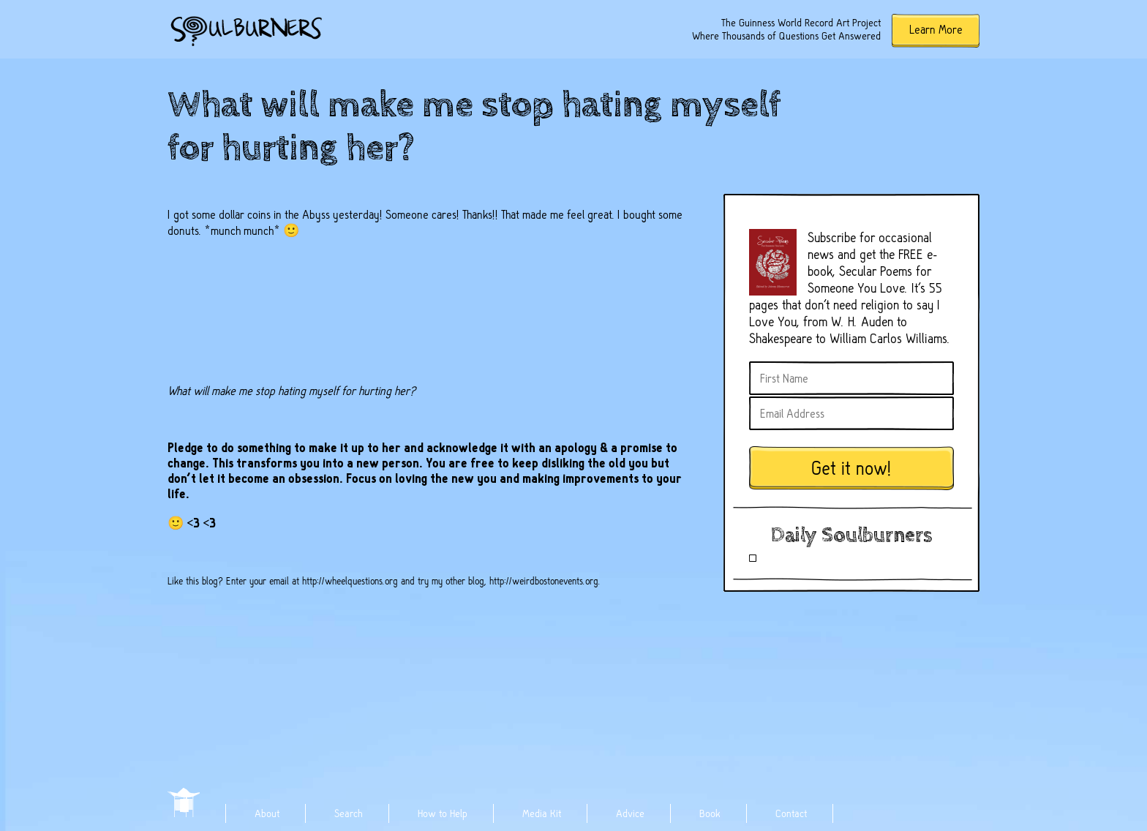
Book (710, 813)
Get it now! (851, 468)
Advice (630, 813)
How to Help (442, 813)
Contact (791, 813)
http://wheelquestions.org (350, 581)
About (267, 813)
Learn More (936, 30)
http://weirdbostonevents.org (543, 581)
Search (348, 813)
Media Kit (541, 813)
